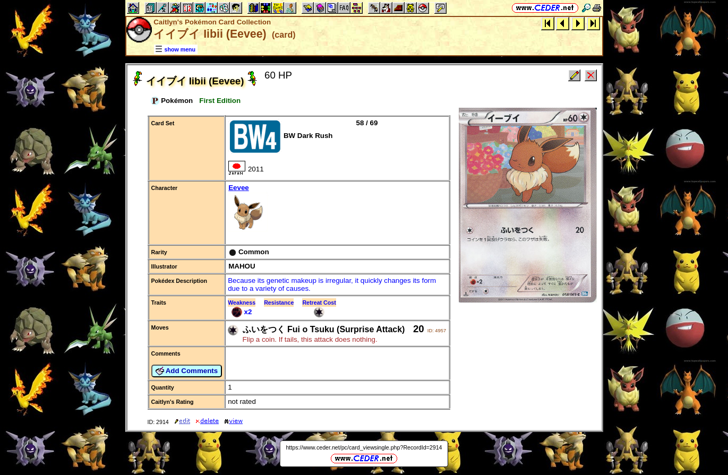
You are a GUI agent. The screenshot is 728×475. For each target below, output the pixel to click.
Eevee (337, 209)
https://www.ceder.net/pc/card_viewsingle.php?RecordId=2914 (364, 447)
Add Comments (187, 371)
